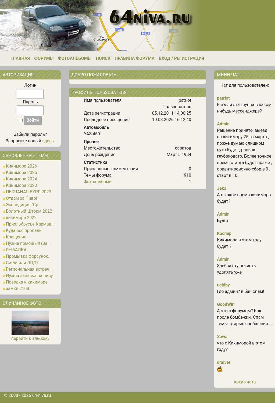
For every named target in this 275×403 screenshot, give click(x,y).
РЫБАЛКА (16, 249)
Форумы (43, 58)
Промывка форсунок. (27, 256)
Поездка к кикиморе (27, 282)
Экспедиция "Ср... (24, 204)
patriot (223, 98)
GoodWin (225, 304)
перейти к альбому (30, 338)
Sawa (222, 336)
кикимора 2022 (21, 217)
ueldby (223, 285)
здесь (48, 140)
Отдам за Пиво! (21, 198)
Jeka (221, 188)
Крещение (16, 236)
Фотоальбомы (75, 58)
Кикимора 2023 (21, 185)
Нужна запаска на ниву (29, 275)
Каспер (224, 233)
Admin (223, 123)
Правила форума (134, 58)
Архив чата (244, 381)
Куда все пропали (24, 230)
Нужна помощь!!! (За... (28, 243)
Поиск (103, 58)
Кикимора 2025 (21, 172)
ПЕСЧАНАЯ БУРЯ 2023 (28, 191)
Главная (20, 58)
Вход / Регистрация (181, 58)
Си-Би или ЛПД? (22, 262)
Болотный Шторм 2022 (29, 211)
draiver (223, 362)
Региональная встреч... (29, 269)
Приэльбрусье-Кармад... (30, 224)
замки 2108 (17, 288)
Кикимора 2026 (21, 166)
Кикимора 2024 (21, 178)
